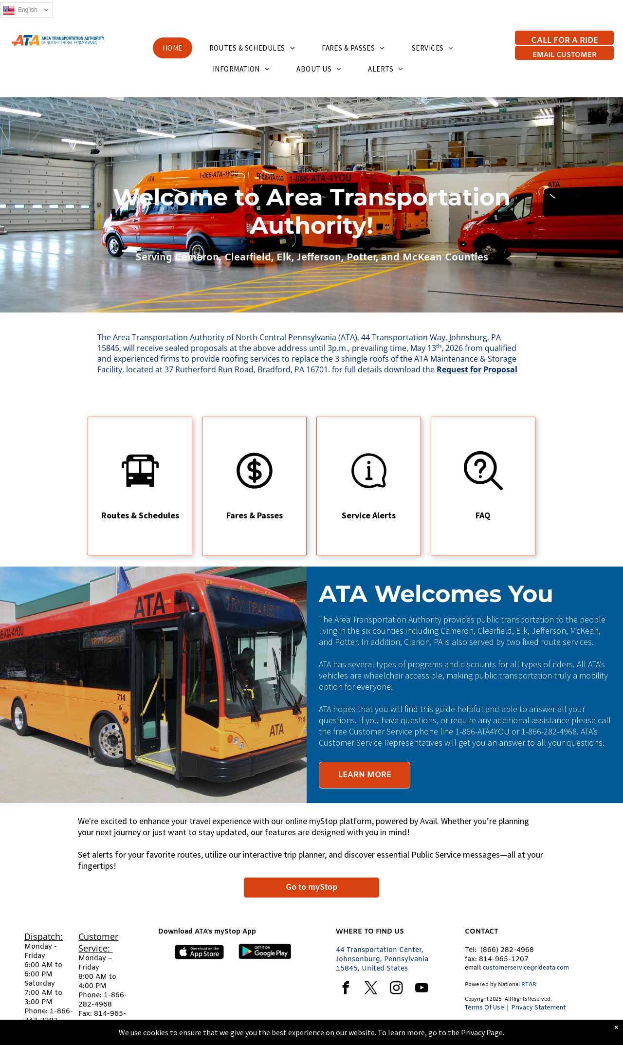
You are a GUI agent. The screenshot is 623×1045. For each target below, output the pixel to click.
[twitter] (371, 989)
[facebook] (345, 989)
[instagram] (396, 989)
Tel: (470, 950)
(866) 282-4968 (507, 950)
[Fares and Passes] (254, 487)
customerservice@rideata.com (526, 968)
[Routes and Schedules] (140, 487)
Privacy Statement (539, 1007)
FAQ (483, 515)
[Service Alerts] (368, 487)
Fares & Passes (254, 515)
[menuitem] (176, 47)
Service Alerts (369, 515)
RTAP (528, 984)
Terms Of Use (484, 1007)
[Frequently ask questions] (483, 487)
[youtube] (421, 989)
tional (512, 984)
